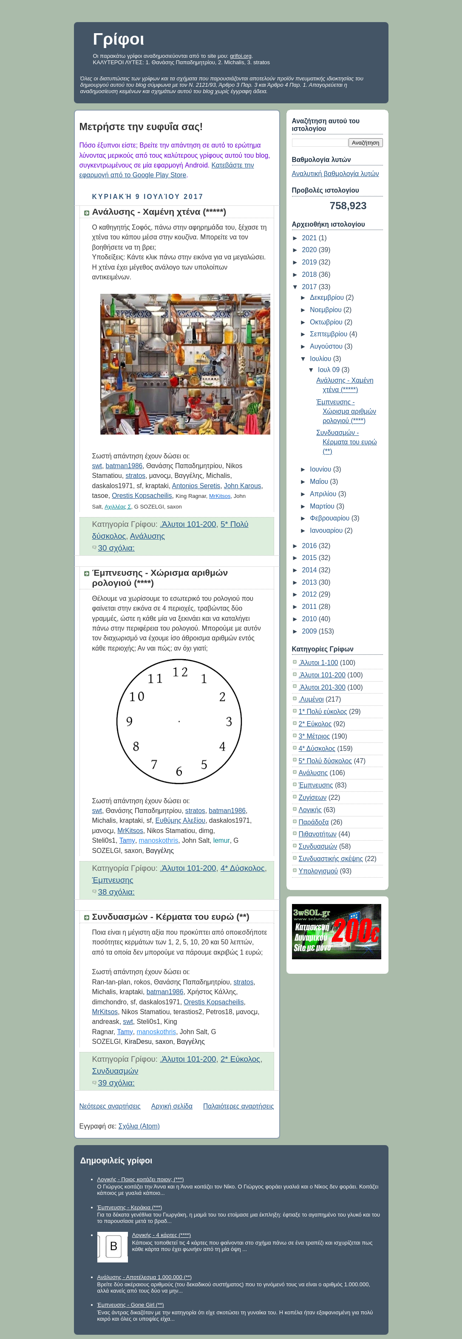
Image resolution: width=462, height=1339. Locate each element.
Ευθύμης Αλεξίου (181, 820)
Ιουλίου (321, 358)
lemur (221, 840)
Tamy (127, 840)
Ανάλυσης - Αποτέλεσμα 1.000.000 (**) (144, 1277)
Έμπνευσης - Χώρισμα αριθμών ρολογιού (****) (346, 411)
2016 (310, 545)
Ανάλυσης (147, 536)
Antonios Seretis (196, 485)
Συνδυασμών (115, 1070)
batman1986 (124, 465)
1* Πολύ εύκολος (323, 711)
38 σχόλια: (116, 891)
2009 (310, 631)
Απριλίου (324, 494)
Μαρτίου (323, 506)
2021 (310, 238)
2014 (310, 570)
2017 (310, 286)
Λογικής (310, 809)
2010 (310, 619)
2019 (310, 262)
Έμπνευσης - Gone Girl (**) (130, 1305)
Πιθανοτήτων (318, 834)
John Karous (242, 485)
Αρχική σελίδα (172, 1106)
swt (97, 465)
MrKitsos (220, 496)
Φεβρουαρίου (330, 518)
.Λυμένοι (311, 699)
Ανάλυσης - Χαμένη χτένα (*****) (159, 211)
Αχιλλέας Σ (118, 506)
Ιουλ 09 (329, 369)
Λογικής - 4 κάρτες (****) (161, 1235)
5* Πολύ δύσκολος (325, 761)
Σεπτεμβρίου (329, 334)
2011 (310, 606)
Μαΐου (320, 481)
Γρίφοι (119, 39)
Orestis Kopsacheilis (142, 495)
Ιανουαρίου (327, 530)
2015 (310, 557)
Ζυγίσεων (313, 797)
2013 (310, 582)
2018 (310, 274)
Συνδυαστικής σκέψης (331, 858)
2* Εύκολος (240, 1059)
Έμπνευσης (112, 880)
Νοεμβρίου (326, 309)
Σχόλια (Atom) (139, 1126)
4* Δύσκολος (243, 868)
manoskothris (159, 840)
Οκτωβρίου (327, 322)
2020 (310, 249)
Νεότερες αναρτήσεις (110, 1106)
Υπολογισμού (318, 871)
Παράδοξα (314, 822)
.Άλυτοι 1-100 (318, 662)
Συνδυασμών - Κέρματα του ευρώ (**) (170, 916)
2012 (310, 594)
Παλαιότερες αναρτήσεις (238, 1106)
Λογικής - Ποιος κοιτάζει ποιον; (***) (140, 1179)
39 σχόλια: (116, 1082)
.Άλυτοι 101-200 (188, 524)
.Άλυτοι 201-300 (322, 687)
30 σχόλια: (116, 547)
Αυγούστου (327, 346)
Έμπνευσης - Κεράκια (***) (129, 1207)
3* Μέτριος (314, 736)
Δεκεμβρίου (328, 297)
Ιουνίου (321, 469)
